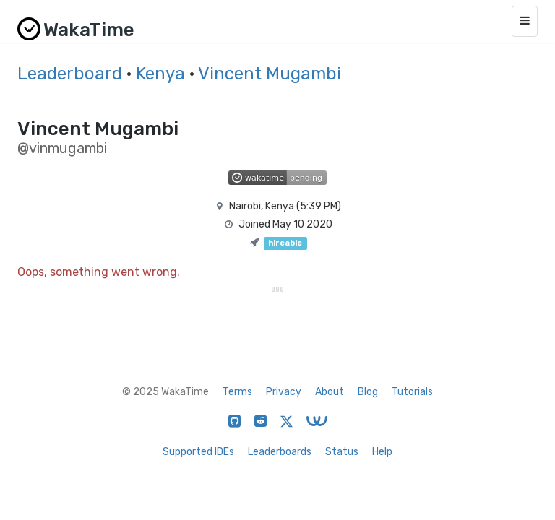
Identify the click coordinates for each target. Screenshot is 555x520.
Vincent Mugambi (269, 74)
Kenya (160, 74)
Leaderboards (279, 452)
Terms (237, 392)
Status (341, 452)
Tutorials (412, 392)
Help (382, 452)
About (329, 392)
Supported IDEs (198, 452)
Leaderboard (69, 74)
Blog (368, 392)
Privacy (283, 392)
